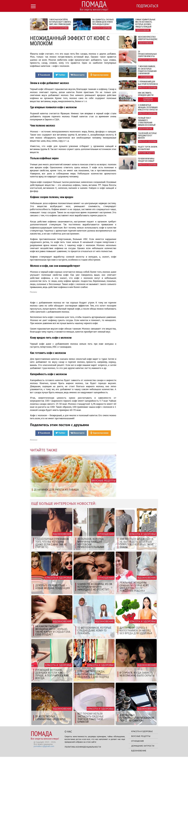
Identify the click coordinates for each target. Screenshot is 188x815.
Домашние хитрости (142, 804)
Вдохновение (138, 809)
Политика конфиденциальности (83, 805)
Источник (33, 498)
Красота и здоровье (142, 789)
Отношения (137, 799)
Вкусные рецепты (140, 794)
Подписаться (147, 6)
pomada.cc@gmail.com (44, 804)
